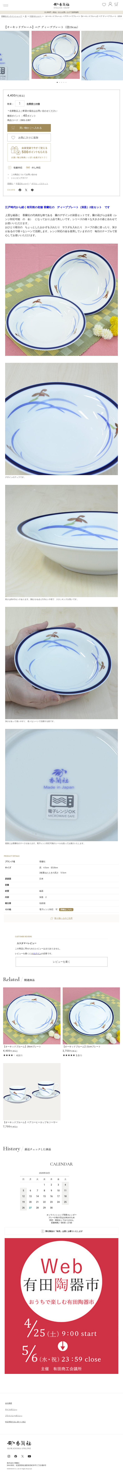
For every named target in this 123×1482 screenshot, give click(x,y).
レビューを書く (61, 961)
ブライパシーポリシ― (13, 1415)
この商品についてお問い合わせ (24, 174)
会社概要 (8, 1403)
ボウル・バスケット (39, 184)
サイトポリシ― (11, 1409)
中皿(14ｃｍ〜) (22, 184)
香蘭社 (10, 184)
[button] (2, 55)
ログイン (37, 953)
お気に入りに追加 (28, 137)
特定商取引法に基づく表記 (15, 1422)
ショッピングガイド (19, 178)
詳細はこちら (66, 909)
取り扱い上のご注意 (62, 918)
